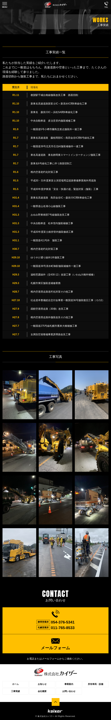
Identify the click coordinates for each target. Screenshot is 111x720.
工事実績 (15, 691)
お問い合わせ (68, 691)
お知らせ (42, 684)
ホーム (15, 684)
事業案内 (68, 684)
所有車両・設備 (95, 684)
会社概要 (42, 691)
